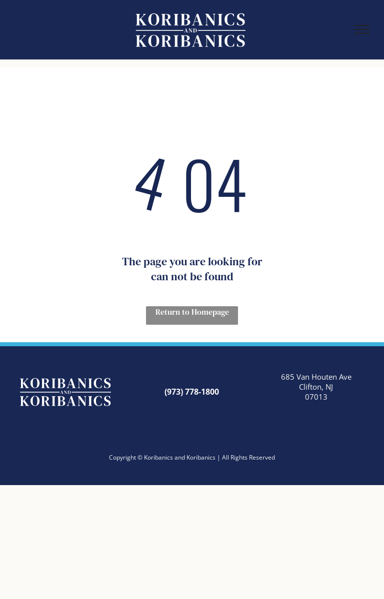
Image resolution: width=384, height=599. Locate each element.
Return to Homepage (192, 311)
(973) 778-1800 (191, 391)
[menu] (362, 29)
